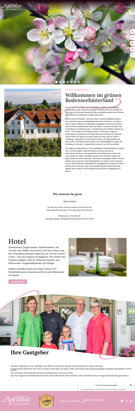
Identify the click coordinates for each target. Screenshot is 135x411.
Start (107, 6)
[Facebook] (122, 401)
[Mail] (131, 401)
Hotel (116, 6)
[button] (131, 385)
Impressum (65, 401)
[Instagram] (126, 401)
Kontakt (127, 6)
